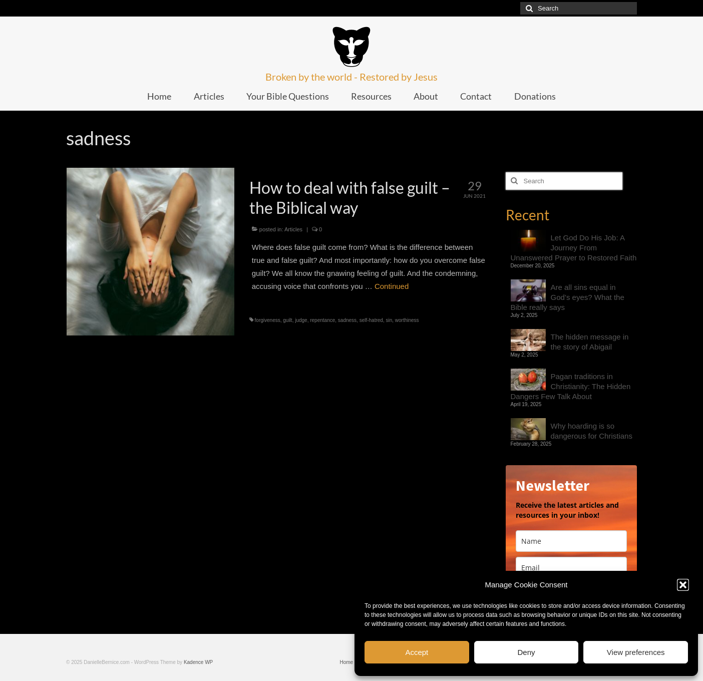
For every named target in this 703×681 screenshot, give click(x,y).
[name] (571, 541)
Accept (416, 652)
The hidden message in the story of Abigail (590, 341)
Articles (293, 229)
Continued (392, 286)
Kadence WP (198, 662)
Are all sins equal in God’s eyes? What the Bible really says (567, 297)
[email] (571, 567)
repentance (322, 320)
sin (389, 320)
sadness (347, 320)
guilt (287, 320)
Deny (526, 652)
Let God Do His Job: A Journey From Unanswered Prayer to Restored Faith (574, 247)
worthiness (407, 320)
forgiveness (267, 320)
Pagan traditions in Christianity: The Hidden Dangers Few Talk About (571, 386)
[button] (683, 585)
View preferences (636, 652)
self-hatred (371, 320)
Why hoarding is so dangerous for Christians (591, 431)
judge (301, 320)
